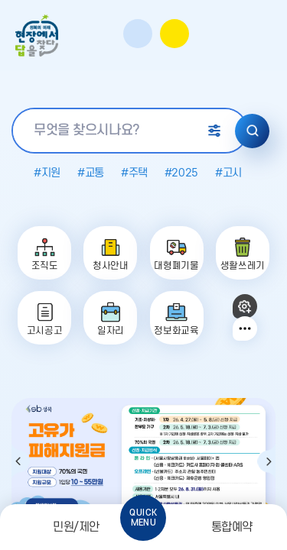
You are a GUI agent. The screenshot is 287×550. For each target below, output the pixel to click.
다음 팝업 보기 (266, 461)
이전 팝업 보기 (20, 461)
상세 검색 (214, 131)
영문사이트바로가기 (236, 34)
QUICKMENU (143, 518)
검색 (252, 131)
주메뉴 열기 (265, 36)
